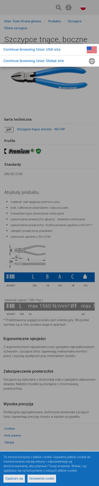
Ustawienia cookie (41, 478)
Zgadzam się (14, 478)
